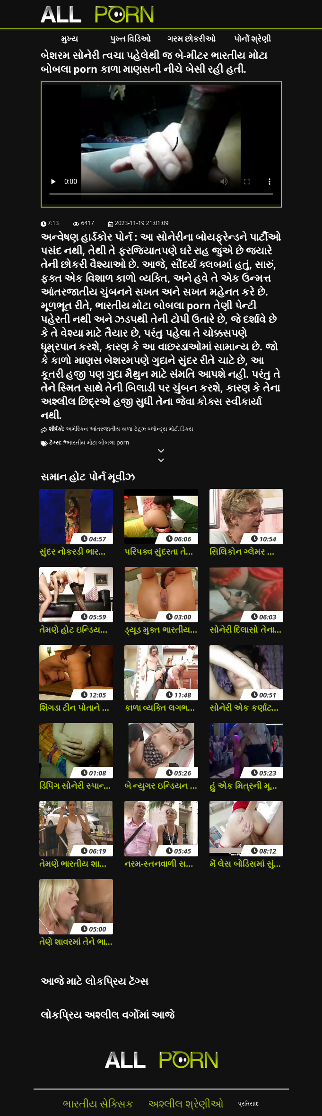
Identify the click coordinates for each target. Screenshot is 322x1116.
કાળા (127, 429)
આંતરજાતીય (104, 429)
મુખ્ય (69, 38)
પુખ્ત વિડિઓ (130, 38)
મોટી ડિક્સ (181, 429)
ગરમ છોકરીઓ (191, 38)
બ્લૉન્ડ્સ (157, 429)
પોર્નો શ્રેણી (252, 38)
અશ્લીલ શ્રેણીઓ (186, 1103)
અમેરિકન (77, 429)
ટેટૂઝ (140, 429)
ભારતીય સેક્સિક (98, 1103)
